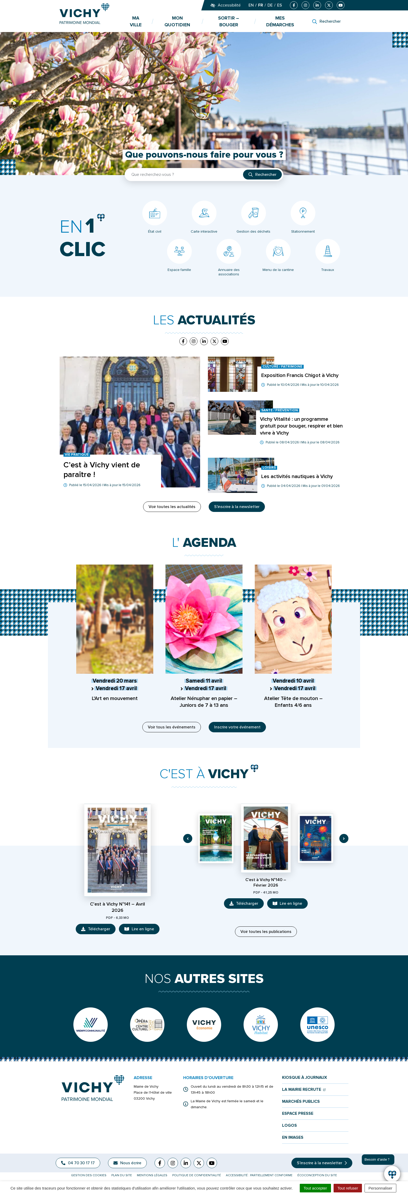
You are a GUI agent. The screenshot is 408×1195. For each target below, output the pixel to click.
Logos (289, 1125)
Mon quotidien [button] (177, 21)
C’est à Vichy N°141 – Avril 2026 (117, 907)
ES (279, 5)
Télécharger (98, 930)
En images (292, 1137)
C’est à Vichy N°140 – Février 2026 (265, 882)
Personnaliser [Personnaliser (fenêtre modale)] (380, 1188)
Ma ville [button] (136, 21)
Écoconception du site (317, 1175)
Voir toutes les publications (265, 931)
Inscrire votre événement (237, 727)
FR (260, 5)
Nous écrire (127, 1163)
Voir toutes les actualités (172, 506)
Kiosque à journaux (304, 1077)
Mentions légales (152, 1175)
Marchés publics (301, 1101)
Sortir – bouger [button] (228, 21)
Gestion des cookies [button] (88, 1175)
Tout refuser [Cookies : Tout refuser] (347, 1188)
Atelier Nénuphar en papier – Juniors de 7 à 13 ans (204, 702)
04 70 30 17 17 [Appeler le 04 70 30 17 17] (78, 1163)
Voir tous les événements (171, 727)
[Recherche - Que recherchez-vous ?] (184, 174)
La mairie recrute (304, 1089)
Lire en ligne (142, 930)
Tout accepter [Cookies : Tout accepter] (315, 1188)
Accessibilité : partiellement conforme (259, 1175)
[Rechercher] (326, 21)
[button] (187, 838)
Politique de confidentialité (196, 1175)
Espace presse (297, 1113)
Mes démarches (280, 21)
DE (270, 5)
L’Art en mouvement (115, 698)
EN (251, 5)
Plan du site (121, 1175)
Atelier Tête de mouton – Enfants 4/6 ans (293, 702)
